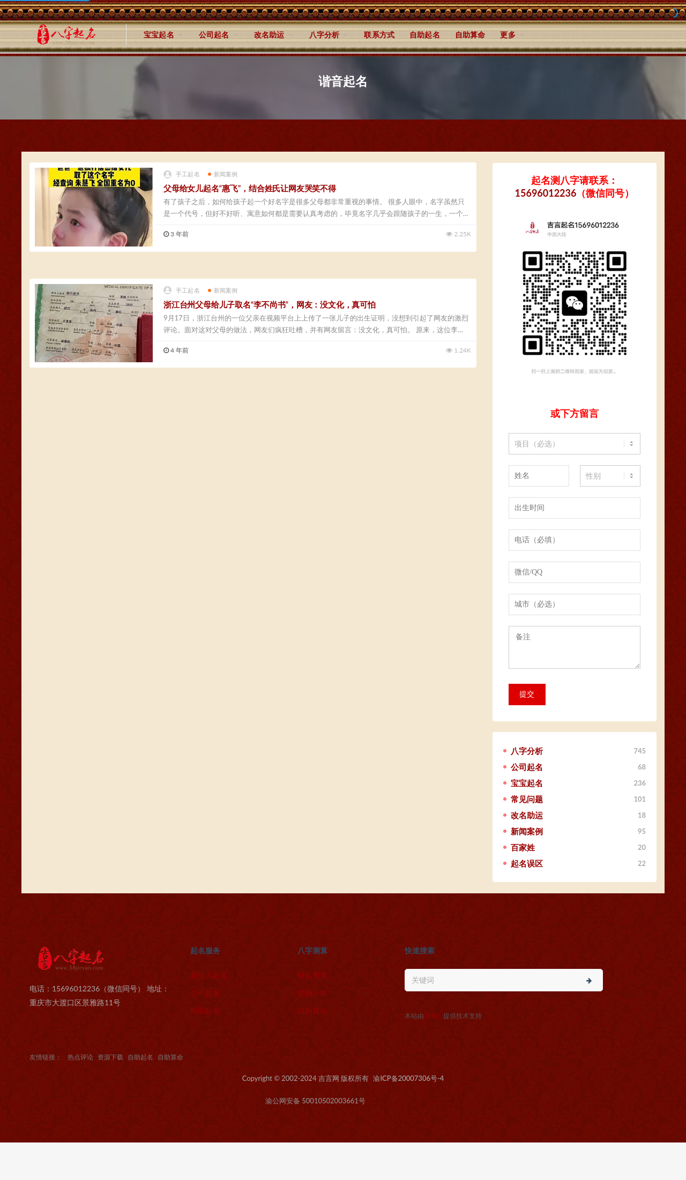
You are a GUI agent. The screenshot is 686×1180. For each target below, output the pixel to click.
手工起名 (181, 174)
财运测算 (312, 975)
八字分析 (324, 34)
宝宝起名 (159, 34)
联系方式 (379, 34)
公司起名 (214, 34)
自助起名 (424, 34)
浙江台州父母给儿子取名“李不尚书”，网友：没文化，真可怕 (269, 304)
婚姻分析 (312, 992)
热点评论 (80, 1057)
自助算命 (470, 34)
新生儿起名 (209, 975)
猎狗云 (433, 1016)
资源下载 (110, 1057)
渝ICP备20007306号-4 (408, 1078)
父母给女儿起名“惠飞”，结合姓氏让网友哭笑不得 (249, 188)
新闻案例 (223, 173)
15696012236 (546, 193)
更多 (507, 34)
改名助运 (269, 34)
